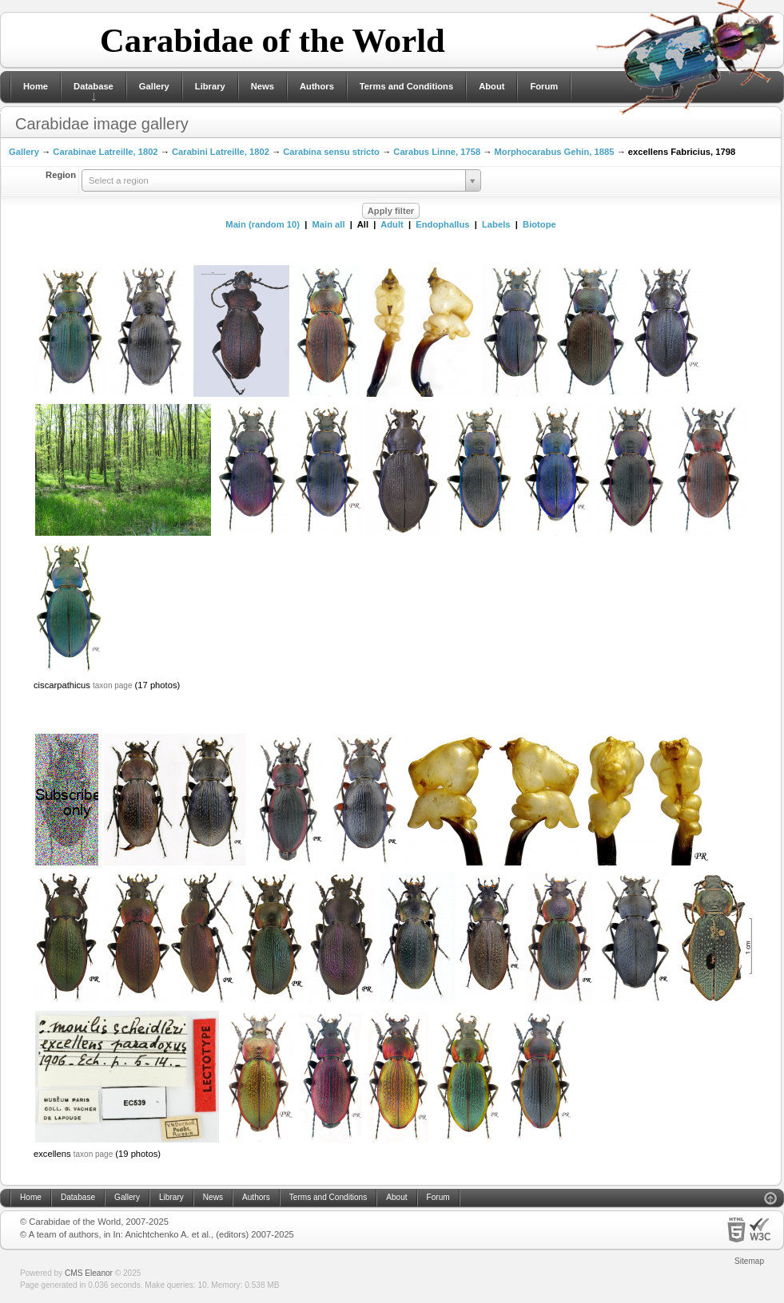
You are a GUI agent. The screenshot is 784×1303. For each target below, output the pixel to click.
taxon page (113, 685)
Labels (496, 224)
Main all (328, 224)
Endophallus (442, 224)
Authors (317, 86)
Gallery (154, 86)
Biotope (539, 224)
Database (93, 86)
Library (210, 86)
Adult (392, 224)
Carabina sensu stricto (331, 151)
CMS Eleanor (89, 1273)
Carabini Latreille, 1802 (220, 151)
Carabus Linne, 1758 (436, 151)
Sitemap (749, 1261)
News (262, 86)
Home (35, 86)
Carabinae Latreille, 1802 (105, 151)
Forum (544, 86)
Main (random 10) (262, 224)
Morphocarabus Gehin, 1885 (555, 151)
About (491, 86)
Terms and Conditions (406, 86)
